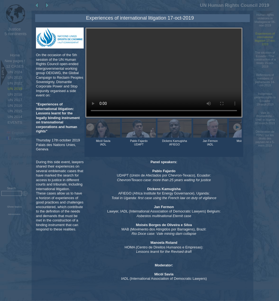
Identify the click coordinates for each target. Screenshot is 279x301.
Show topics (14, 206)
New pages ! (15, 61)
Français (16, 138)
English (15, 133)
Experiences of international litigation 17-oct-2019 (265, 38)
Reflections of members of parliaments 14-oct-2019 (265, 80)
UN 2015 (15, 111)
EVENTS (15, 122)
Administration (14, 214)
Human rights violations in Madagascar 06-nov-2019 (264, 20)
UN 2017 (15, 100)
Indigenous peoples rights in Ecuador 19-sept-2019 (265, 99)
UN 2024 (15, 72)
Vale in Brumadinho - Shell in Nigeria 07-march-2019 (265, 118)
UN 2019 (15, 89)
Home (15, 55)
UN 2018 (15, 94)
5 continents (14, 31)
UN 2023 (15, 77)
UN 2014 (15, 117)
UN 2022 (15, 83)
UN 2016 (15, 106)
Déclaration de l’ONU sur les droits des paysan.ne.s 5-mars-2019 (265, 138)
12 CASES (15, 66)
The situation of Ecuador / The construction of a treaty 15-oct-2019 (265, 59)
